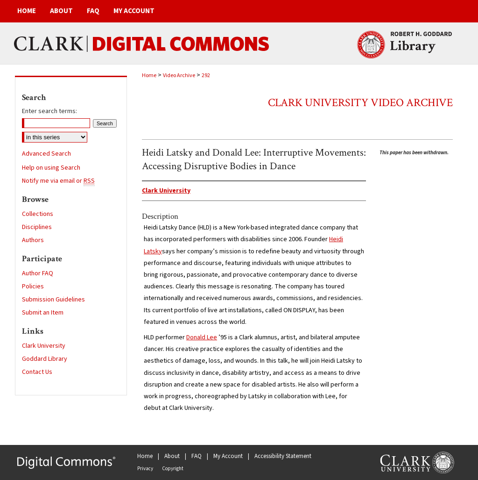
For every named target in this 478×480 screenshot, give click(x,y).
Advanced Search (46, 153)
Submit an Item (42, 312)
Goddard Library (44, 359)
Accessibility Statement (282, 456)
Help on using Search (51, 167)
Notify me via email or (58, 181)
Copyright (172, 468)
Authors (33, 240)
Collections (37, 214)
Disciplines (37, 227)
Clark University (43, 346)
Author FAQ (37, 273)
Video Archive (179, 75)
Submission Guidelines (53, 299)
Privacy (145, 468)
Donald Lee (201, 337)
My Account (228, 456)
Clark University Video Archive (360, 102)
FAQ (196, 456)
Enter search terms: (49, 111)
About (172, 456)
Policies (33, 286)
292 (206, 75)
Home (149, 75)
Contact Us (37, 372)
